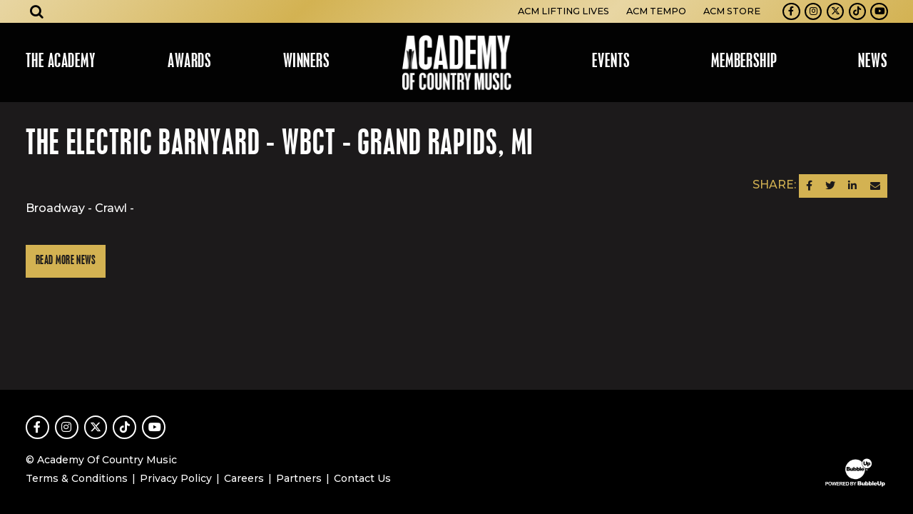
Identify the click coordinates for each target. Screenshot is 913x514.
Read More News (66, 261)
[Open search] (37, 11)
